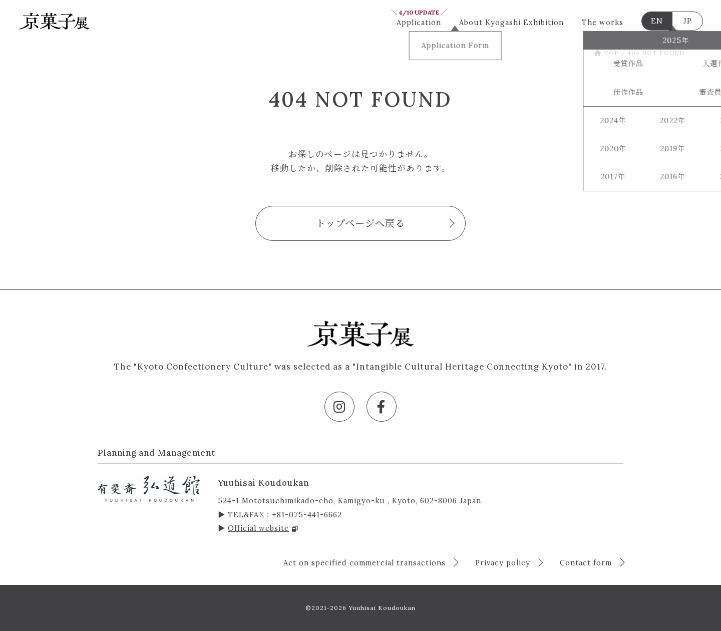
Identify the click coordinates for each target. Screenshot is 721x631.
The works (602, 22)
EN (657, 21)
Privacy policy (504, 562)
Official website (263, 528)
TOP (606, 53)
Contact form (587, 562)
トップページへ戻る (360, 223)
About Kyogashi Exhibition (511, 22)
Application (419, 21)
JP (687, 21)
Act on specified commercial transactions (365, 562)
